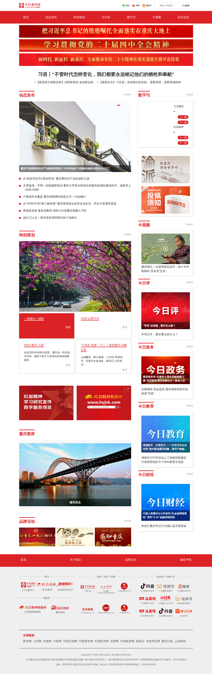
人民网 (37, 641)
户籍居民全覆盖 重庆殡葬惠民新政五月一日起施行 (54, 196)
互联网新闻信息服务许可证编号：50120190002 (163, 659)
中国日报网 (70, 641)
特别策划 (79, 17)
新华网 (27, 641)
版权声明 (185, 559)
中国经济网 (101, 641)
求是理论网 (153, 641)
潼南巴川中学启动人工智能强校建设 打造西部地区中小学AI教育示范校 (163, 460)
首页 (26, 17)
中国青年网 (86, 641)
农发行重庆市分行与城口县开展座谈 (163, 526)
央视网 (47, 641)
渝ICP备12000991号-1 (96, 659)
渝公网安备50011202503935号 (123, 659)
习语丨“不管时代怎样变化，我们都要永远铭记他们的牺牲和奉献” (106, 74)
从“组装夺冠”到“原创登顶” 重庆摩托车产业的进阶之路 (56, 178)
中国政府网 (127, 641)
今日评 (106, 17)
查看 (67, 327)
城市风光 (75, 502)
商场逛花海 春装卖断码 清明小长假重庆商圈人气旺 (55, 210)
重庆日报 (167, 641)
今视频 (156, 17)
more (127, 94)
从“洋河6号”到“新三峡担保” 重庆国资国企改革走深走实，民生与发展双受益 (70, 203)
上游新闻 (180, 641)
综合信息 (183, 17)
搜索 (187, 5)
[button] (114, 105)
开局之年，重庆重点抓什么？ (159, 334)
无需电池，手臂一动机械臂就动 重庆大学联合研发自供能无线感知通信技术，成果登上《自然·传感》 (77, 187)
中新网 (57, 641)
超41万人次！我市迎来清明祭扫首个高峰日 (50, 217)
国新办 (140, 641)
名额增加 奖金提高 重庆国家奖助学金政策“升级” (164, 391)
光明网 (114, 641)
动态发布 (51, 17)
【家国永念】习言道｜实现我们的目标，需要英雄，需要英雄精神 (140, 82)
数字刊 (131, 17)
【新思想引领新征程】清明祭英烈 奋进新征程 (64, 82)
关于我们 (75, 559)
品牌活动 (130, 559)
